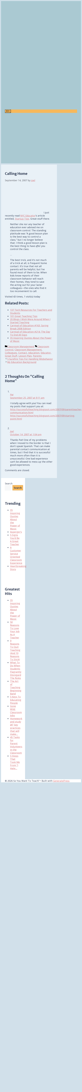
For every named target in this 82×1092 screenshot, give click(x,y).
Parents (37, 355)
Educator (46, 352)
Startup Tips (22, 218)
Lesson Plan (25, 355)
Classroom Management (20, 346)
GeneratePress (61, 780)
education (33, 352)
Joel (12, 431)
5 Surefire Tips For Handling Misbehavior (30, 358)
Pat (11, 394)
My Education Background (21, 362)
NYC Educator (28, 215)
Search (8, 483)
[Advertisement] (24, 138)
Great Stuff (11, 355)
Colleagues (11, 352)
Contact (22, 352)
